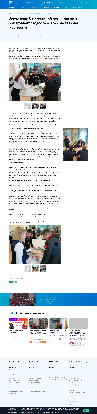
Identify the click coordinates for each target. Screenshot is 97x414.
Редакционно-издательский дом (75, 380)
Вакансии (71, 382)
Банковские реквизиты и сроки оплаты (77, 394)
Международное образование (15, 380)
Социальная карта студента (35, 382)
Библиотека (31, 384)
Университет (72, 367)
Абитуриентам (13, 367)
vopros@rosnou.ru (53, 361)
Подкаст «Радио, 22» (33, 386)
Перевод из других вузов (14, 386)
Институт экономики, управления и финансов (58, 379)
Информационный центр (74, 378)
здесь (19, 409)
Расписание (31, 369)
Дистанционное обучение (14, 382)
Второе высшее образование (15, 384)
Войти (70, 3)
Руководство (71, 374)
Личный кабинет (12, 393)
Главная (11, 13)
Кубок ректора (32, 374)
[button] (60, 64)
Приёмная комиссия (13, 389)
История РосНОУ (72, 371)
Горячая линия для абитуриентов (31, 3)
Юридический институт (54, 374)
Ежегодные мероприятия (34, 380)
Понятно (86, 410)
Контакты (60, 2)
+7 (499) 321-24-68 (30, 2)
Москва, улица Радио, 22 (77, 361)
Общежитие (71, 386)
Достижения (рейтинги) (73, 384)
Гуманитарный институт (54, 369)
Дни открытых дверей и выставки (16, 391)
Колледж (11, 376)
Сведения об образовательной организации (78, 369)
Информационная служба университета (35, 13)
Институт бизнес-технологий (55, 371)
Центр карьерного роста (34, 376)
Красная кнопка (32, 371)
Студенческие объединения (35, 378)
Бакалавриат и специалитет (15, 369)
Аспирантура (12, 374)
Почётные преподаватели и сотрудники (77, 392)
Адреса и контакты (72, 396)
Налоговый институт (53, 381)
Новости (49, 13)
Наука (70, 376)
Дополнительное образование (15, 378)
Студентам (31, 367)
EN (87, 3)
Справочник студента (33, 389)
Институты (51, 367)
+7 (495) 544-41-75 (47, 2)
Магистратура (12, 371)
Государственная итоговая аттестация (37, 391)
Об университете (20, 13)
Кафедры (50, 383)
